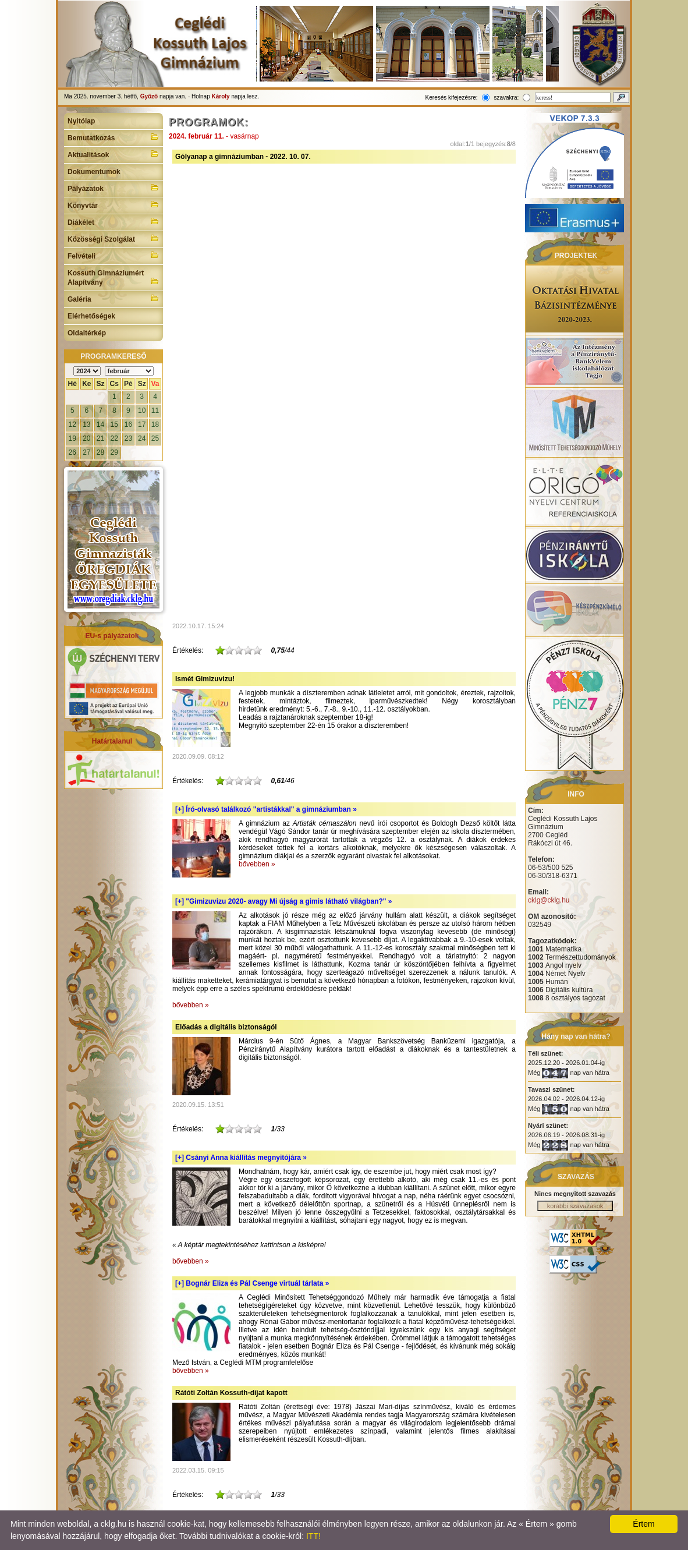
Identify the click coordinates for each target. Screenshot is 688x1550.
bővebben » (257, 864)
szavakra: (506, 97)
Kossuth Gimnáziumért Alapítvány (113, 277)
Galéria (113, 298)
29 (114, 452)
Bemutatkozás (113, 137)
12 (72, 424)
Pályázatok (113, 187)
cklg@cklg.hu (549, 900)
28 (100, 452)
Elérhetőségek (91, 316)
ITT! (313, 1536)
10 (142, 410)
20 (86, 438)
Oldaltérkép (87, 333)
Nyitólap (81, 121)
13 (86, 424)
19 (72, 438)
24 (142, 438)
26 (72, 452)
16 (128, 424)
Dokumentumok (94, 172)
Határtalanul (112, 741)
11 (155, 410)
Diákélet (113, 221)
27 (86, 452)
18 (155, 424)
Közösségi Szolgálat (113, 238)
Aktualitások (113, 153)
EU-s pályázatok (112, 636)
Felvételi (113, 255)
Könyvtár (113, 204)
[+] (266, 809)
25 (155, 438)
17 (142, 424)
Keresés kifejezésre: (451, 97)
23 (128, 438)
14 (100, 424)
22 (114, 438)
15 (114, 424)
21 (100, 438)
